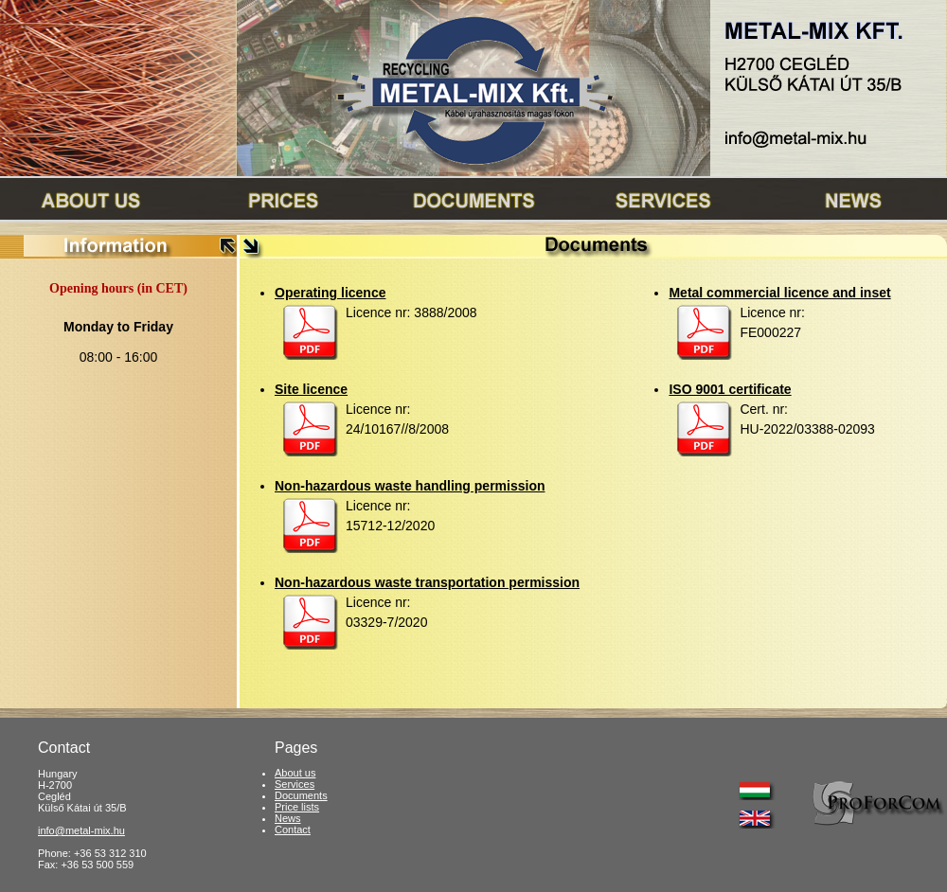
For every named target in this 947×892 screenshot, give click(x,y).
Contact (293, 829)
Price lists (297, 806)
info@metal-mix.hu (81, 830)
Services (294, 784)
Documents (301, 795)
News (288, 818)
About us (295, 772)
